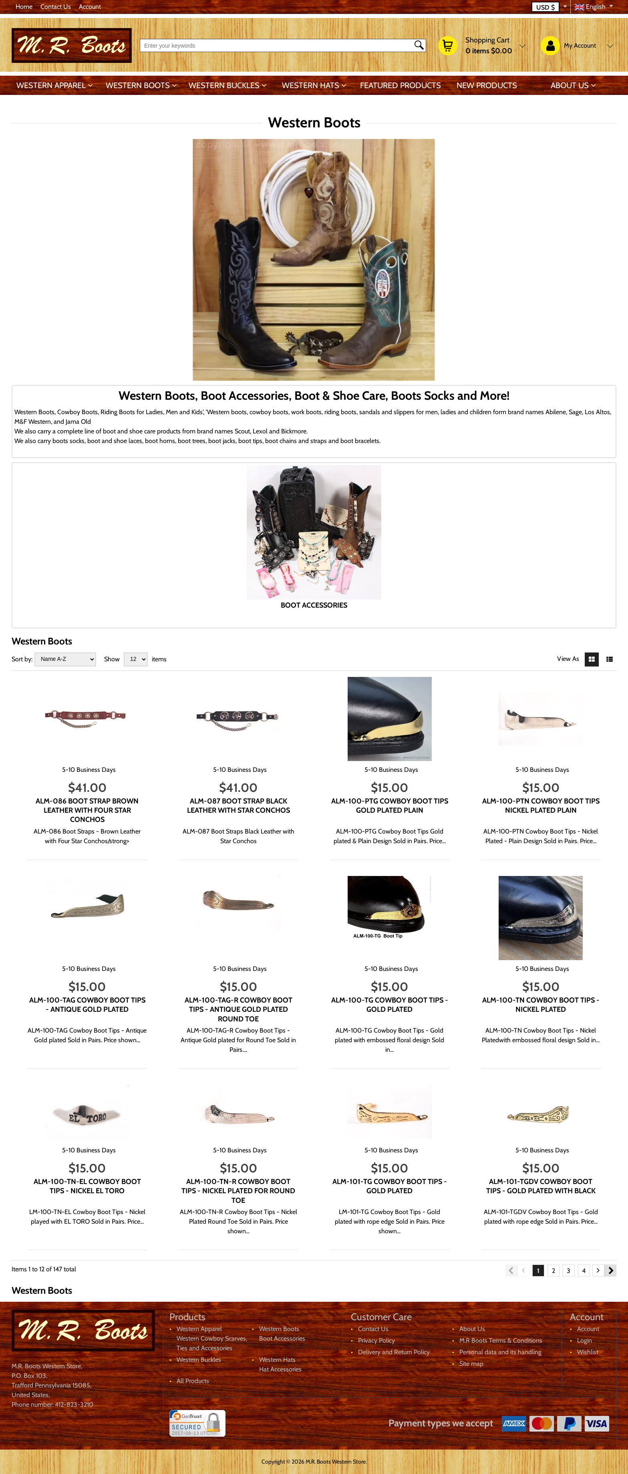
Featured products (400, 85)
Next (610, 1271)
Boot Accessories (282, 1338)
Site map (471, 1363)
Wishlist (587, 1352)
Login (584, 1340)
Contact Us (55, 6)
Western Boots (138, 85)
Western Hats (310, 85)
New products (487, 85)
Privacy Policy (376, 1340)
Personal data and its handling (500, 1352)
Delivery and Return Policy (394, 1352)
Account (90, 6)
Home (24, 6)
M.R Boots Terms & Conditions (500, 1340)
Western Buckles (224, 85)
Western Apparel (51, 85)
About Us (570, 85)
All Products (193, 1381)
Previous (511, 1271)
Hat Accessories (280, 1369)
